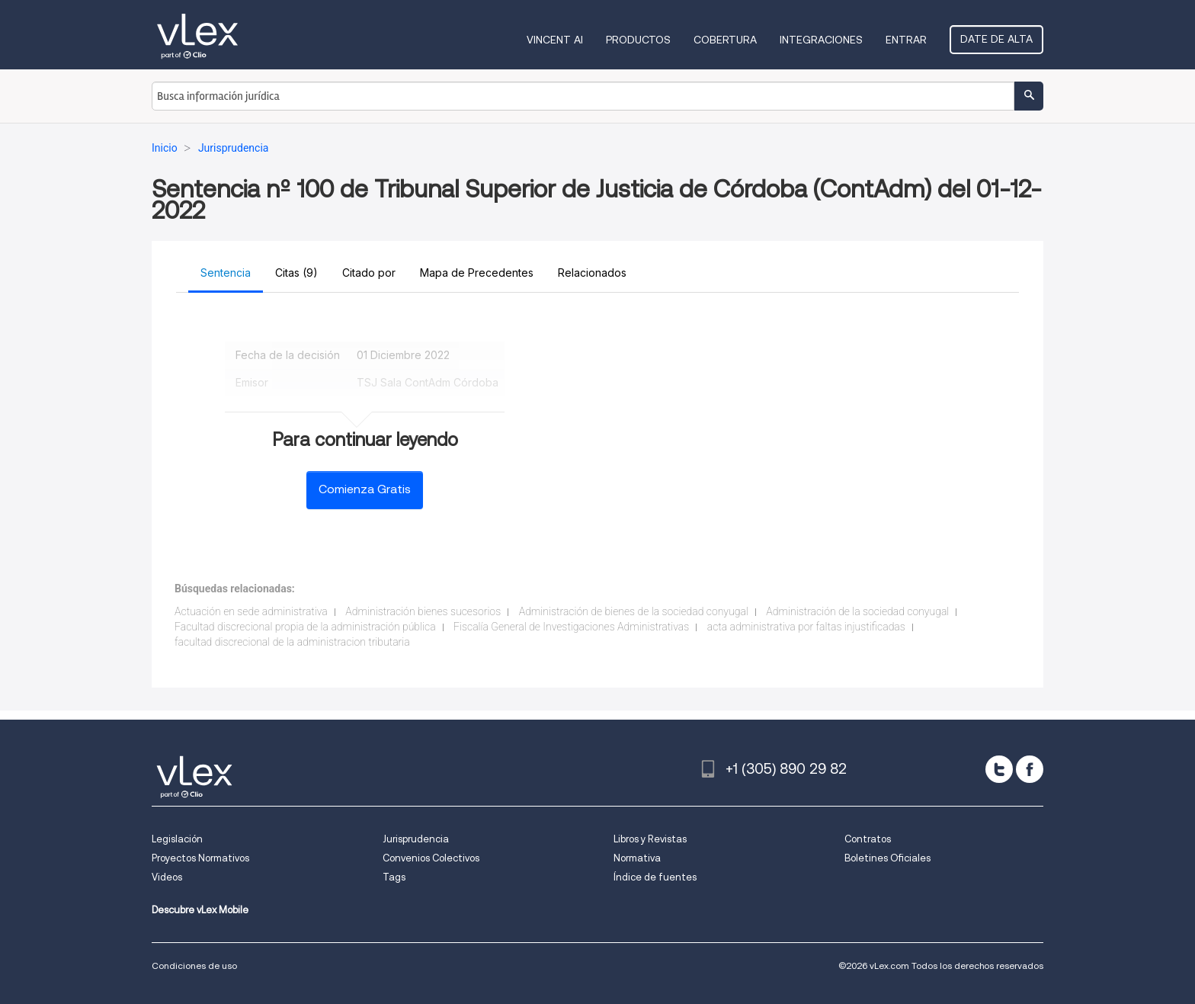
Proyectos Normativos (200, 858)
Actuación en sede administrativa (251, 611)
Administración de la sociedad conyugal (857, 611)
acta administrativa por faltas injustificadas (806, 627)
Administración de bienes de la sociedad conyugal (633, 611)
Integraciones (821, 40)
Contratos (867, 839)
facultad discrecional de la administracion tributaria (292, 642)
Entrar (906, 40)
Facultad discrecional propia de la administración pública (305, 627)
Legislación (177, 839)
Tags (394, 877)
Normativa (637, 858)
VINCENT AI (555, 40)
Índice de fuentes (655, 877)
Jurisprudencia (416, 839)
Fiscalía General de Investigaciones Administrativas (571, 627)
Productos (638, 40)
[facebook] (1029, 769)
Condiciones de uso (194, 965)
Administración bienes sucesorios (423, 611)
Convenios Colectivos (431, 858)
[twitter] (999, 769)
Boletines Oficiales (887, 858)
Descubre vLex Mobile (200, 910)
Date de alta (996, 39)
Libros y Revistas (650, 839)
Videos (167, 877)
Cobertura (725, 40)
